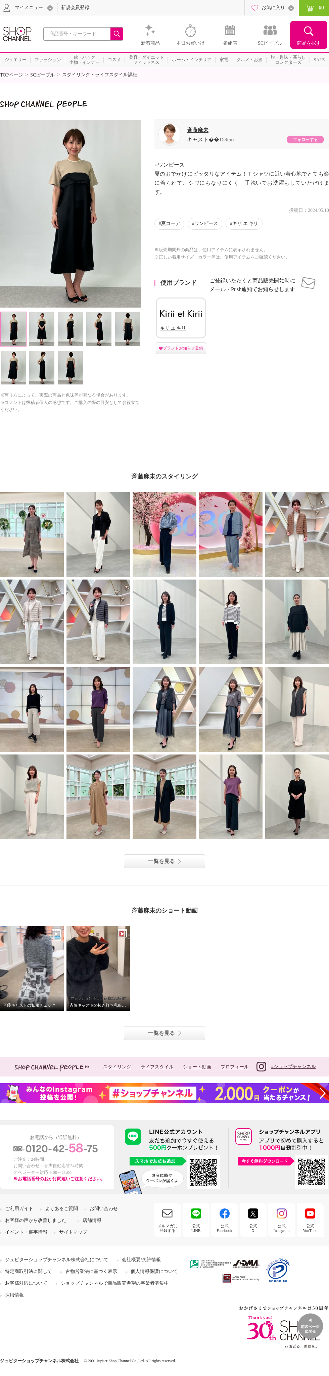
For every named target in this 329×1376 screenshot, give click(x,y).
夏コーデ (170, 223)
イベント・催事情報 (26, 1232)
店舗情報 (92, 1220)
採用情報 (14, 1294)
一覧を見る (161, 861)
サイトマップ (73, 1232)
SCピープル (42, 75)
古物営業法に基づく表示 (91, 1271)
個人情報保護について (154, 1271)
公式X (253, 1228)
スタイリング (117, 1066)
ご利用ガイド (19, 1208)
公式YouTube (310, 1228)
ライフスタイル (157, 1066)
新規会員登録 (75, 7)
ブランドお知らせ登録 (183, 348)
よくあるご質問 (61, 1208)
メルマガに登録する (167, 1228)
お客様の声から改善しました (35, 1220)
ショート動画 (197, 1066)
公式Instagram (282, 1228)
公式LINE (195, 1228)
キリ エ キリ (245, 223)
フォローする (305, 139)
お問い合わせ (104, 1208)
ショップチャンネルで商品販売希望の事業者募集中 (115, 1283)
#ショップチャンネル (286, 1066)
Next (135, 213)
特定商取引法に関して (28, 1271)
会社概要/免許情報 (141, 1259)
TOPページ (11, 75)
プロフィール (235, 1066)
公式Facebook (224, 1228)
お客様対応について (26, 1283)
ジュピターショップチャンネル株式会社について (56, 1259)
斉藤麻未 (197, 130)
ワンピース (206, 223)
